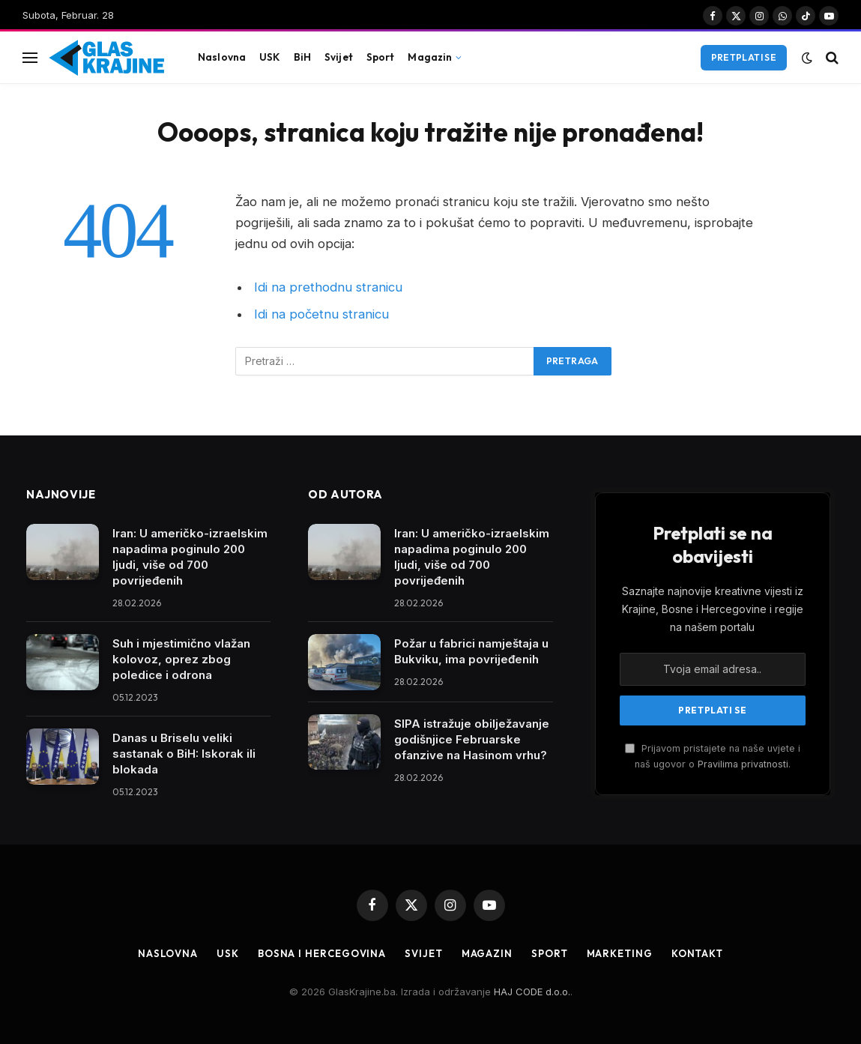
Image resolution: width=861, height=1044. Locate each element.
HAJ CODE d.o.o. (532, 992)
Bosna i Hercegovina (322, 953)
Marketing (620, 953)
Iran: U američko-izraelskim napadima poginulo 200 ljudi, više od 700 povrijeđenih (190, 557)
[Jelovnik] (29, 57)
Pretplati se (743, 57)
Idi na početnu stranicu (321, 314)
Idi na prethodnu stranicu (328, 287)
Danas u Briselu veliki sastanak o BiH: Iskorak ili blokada (184, 753)
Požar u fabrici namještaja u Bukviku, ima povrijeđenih (471, 651)
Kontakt (697, 953)
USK (269, 57)
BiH (302, 57)
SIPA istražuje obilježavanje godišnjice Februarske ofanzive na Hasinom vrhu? (471, 739)
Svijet (338, 57)
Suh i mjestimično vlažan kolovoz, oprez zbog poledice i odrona (181, 659)
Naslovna (222, 57)
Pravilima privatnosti (743, 764)
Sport (380, 57)
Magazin (430, 57)
